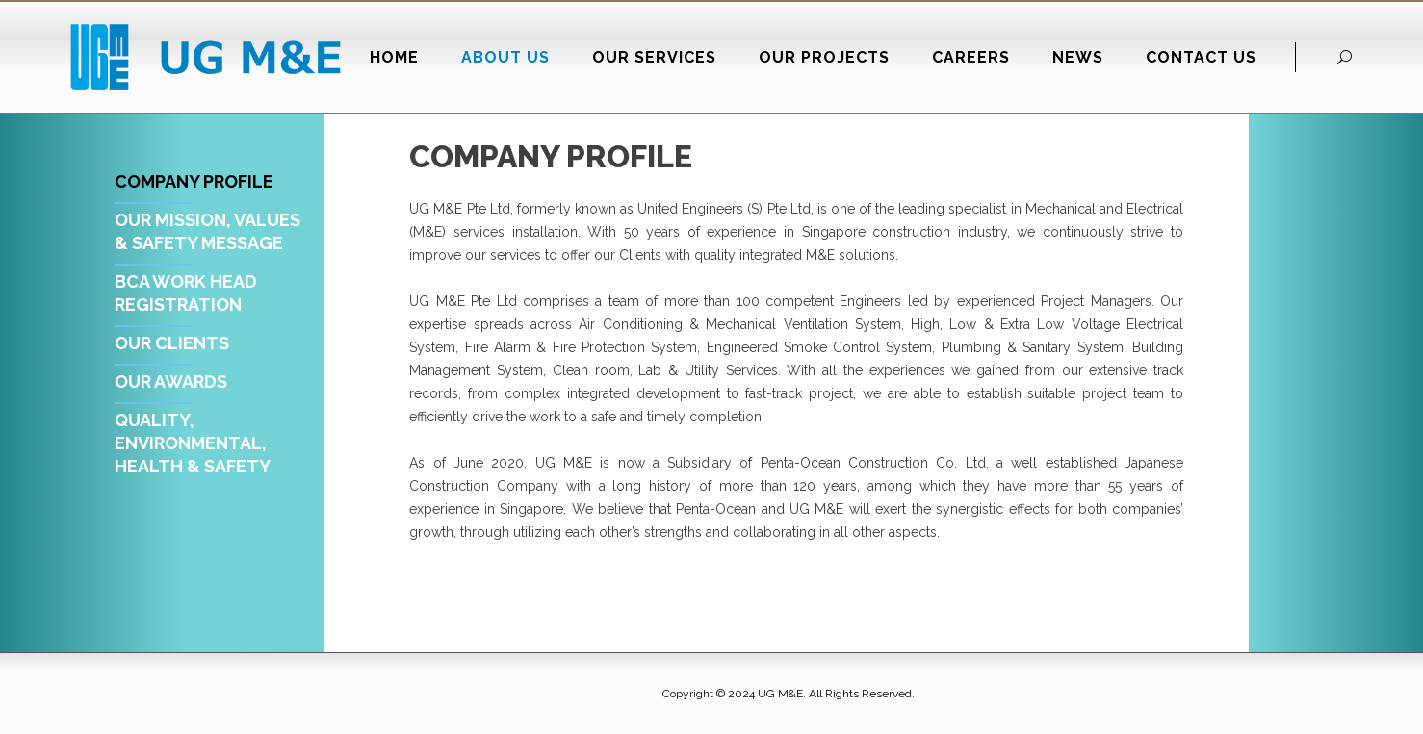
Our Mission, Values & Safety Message (207, 231)
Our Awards (171, 381)
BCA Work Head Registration (186, 293)
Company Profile (194, 181)
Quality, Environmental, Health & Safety (193, 443)
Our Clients (172, 343)
